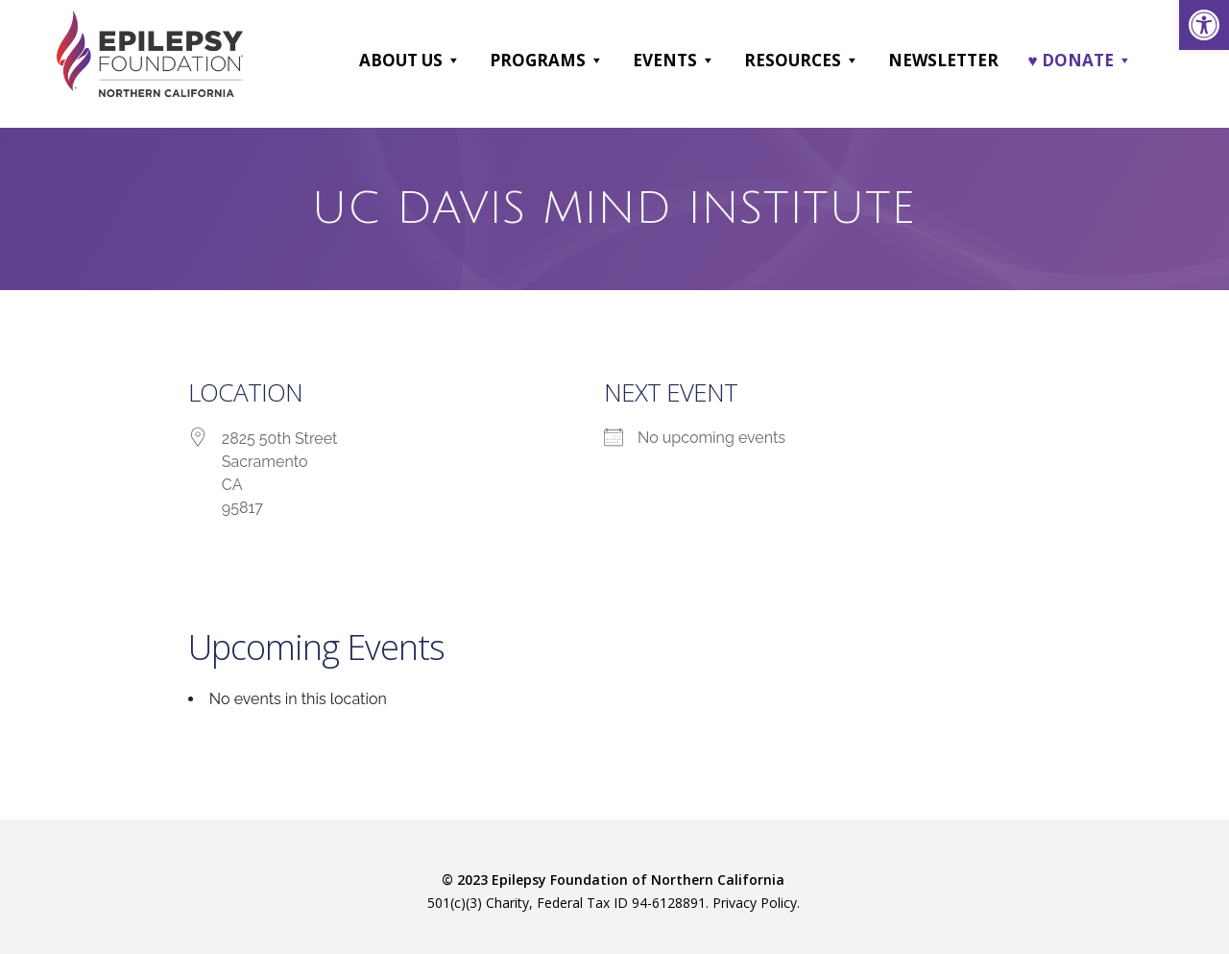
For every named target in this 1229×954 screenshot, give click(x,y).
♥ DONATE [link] (1079, 61)
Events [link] (674, 61)
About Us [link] (410, 61)
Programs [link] (547, 61)
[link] (1204, 25)
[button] (453, 61)
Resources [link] (801, 61)
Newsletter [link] (943, 60)
